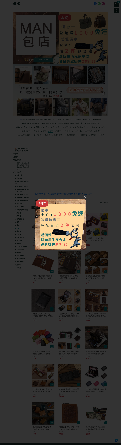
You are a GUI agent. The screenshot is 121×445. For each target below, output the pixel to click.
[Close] (85, 197)
